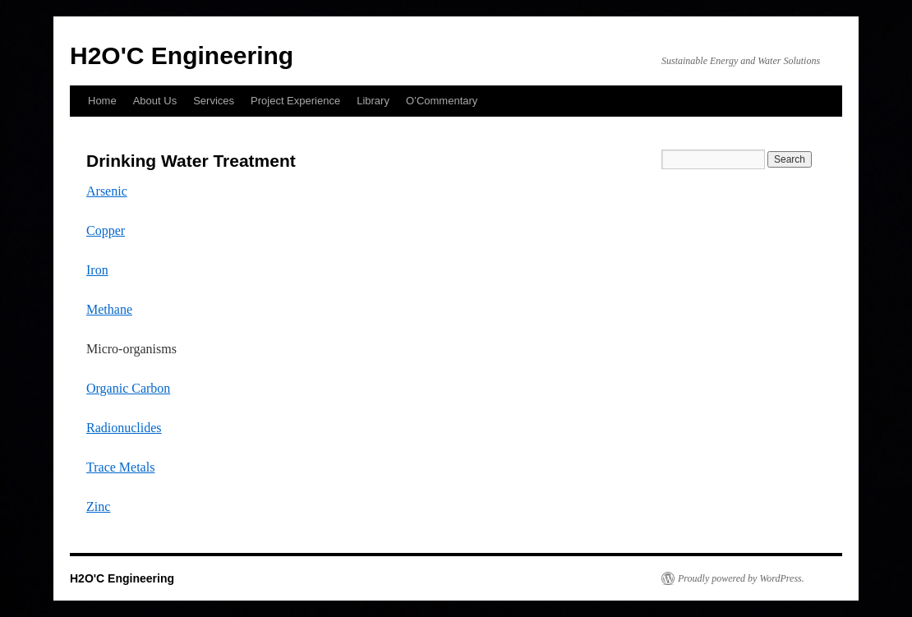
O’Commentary (441, 100)
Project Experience (295, 100)
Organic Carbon (128, 388)
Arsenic (106, 191)
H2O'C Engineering (181, 55)
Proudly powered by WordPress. (741, 578)
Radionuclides (124, 428)
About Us (155, 100)
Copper (105, 230)
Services (213, 100)
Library (373, 100)
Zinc (98, 506)
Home (102, 100)
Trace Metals (120, 467)
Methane (109, 309)
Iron (97, 270)
